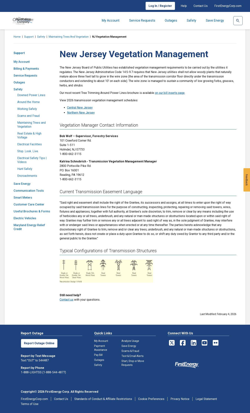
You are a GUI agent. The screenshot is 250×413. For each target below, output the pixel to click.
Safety (191, 20)
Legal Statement (206, 399)
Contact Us (201, 6)
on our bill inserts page (170, 93)
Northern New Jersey (81, 112)
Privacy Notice (180, 399)
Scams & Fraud (130, 350)
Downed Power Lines (31, 95)
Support (29, 36)
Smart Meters (23, 197)
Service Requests (142, 20)
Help (184, 6)
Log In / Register (160, 6)
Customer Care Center (29, 204)
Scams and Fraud (28, 116)
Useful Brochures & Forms (32, 211)
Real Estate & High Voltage (29, 135)
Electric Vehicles (25, 218)
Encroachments (27, 176)
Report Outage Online (39, 343)
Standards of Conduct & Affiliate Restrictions (103, 399)
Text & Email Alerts (132, 356)
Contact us (66, 299)
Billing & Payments (26, 68)
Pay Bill (98, 354)
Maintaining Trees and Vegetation (69, 36)
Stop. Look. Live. (28, 151)
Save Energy (215, 20)
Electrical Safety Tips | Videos (32, 160)
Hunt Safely (24, 169)
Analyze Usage (130, 340)
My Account (110, 20)
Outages (171, 20)
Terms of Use (29, 404)
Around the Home (28, 102)
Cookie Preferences (151, 399)
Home (17, 36)
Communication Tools (29, 190)
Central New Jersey (80, 107)
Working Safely (27, 109)
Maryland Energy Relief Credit (29, 227)
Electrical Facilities (29, 144)
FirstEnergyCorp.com (227, 6)
